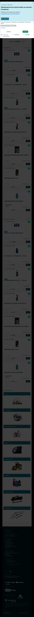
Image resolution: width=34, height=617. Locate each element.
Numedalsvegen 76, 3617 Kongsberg (10, 13)
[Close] (33, 3)
